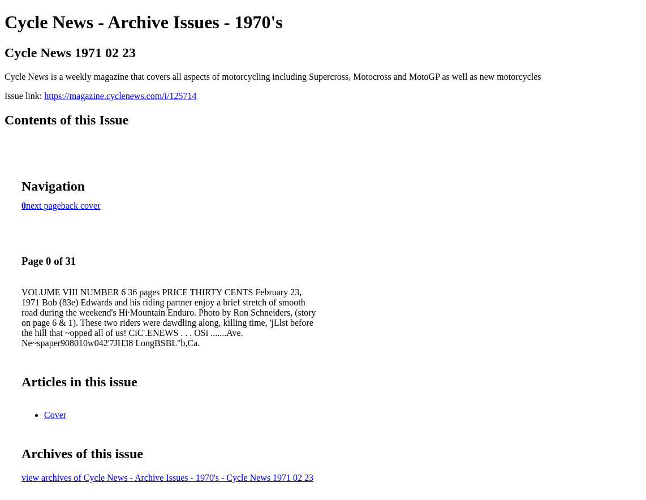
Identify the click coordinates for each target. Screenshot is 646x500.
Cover (55, 415)
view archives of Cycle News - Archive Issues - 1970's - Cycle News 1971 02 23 (167, 477)
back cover (81, 205)
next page (43, 205)
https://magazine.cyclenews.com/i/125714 (120, 96)
